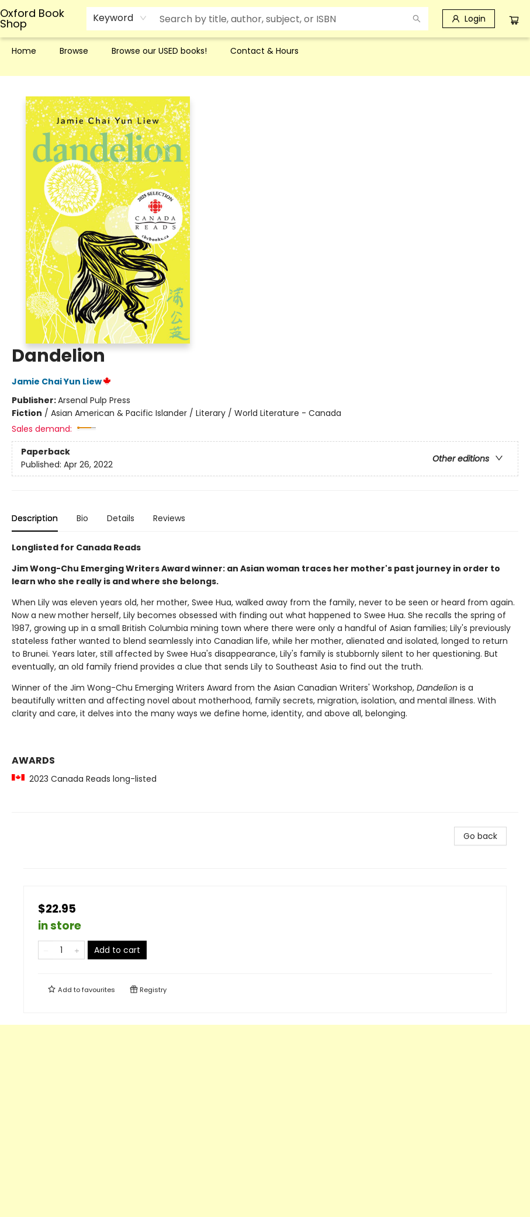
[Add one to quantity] (77, 950)
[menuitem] (24, 50)
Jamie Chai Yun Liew (63, 381)
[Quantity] (61, 950)
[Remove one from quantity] (46, 950)
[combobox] (120, 18)
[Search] (416, 18)
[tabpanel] (265, 677)
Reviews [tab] (169, 518)
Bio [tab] (82, 518)
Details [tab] (120, 518)
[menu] (265, 50)
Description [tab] (35, 518)
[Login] (468, 18)
